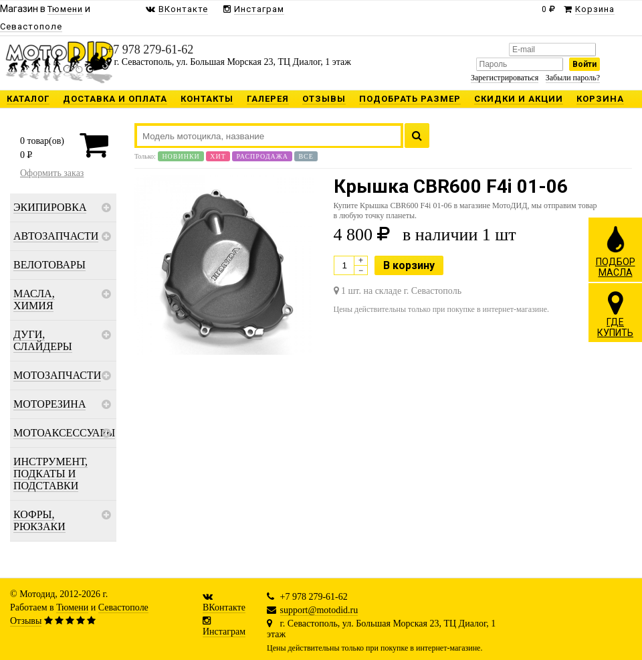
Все (305, 156)
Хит (218, 156)
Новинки (180, 156)
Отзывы (25, 621)
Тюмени (72, 607)
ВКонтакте (224, 607)
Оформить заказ (52, 173)
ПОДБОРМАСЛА (615, 251)
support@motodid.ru (319, 610)
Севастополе (123, 607)
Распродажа (262, 156)
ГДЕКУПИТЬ (615, 314)
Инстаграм (224, 632)
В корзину (409, 265)
